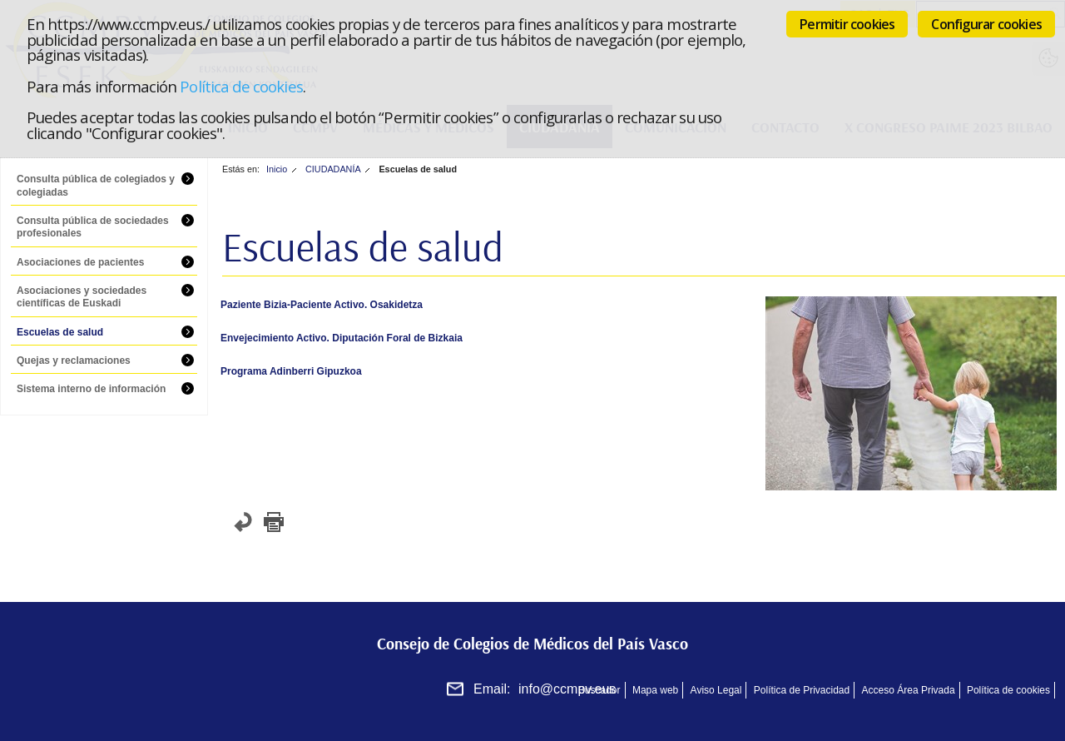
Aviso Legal (716, 690)
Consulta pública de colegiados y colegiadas (96, 185)
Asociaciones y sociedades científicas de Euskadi (81, 297)
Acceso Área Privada (908, 690)
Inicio (276, 169)
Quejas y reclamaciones (74, 360)
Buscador (599, 690)
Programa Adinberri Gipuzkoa (291, 371)
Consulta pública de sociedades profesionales (93, 227)
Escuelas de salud (60, 332)
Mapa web (655, 690)
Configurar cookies (986, 24)
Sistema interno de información (91, 389)
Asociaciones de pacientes (80, 262)
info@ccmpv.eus (567, 689)
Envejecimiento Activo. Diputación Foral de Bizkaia (341, 338)
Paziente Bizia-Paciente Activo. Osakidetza (321, 305)
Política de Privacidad (802, 690)
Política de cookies (241, 86)
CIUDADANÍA (333, 169)
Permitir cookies (847, 24)
